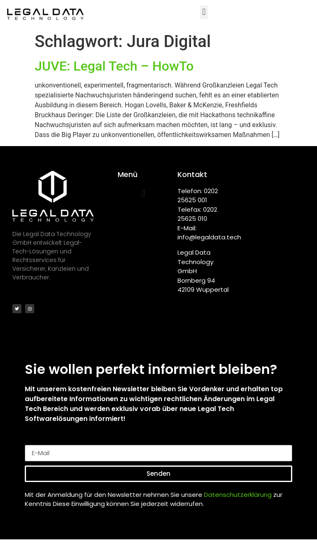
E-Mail (35, 441)
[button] (204, 12)
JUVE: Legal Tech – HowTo (114, 66)
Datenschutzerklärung (238, 494)
